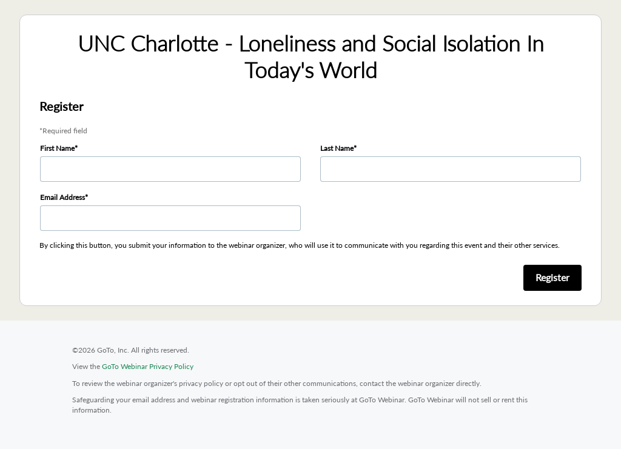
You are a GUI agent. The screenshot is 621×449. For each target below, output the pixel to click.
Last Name (337, 148)
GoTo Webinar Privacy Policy (147, 366)
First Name (57, 148)
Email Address (62, 197)
